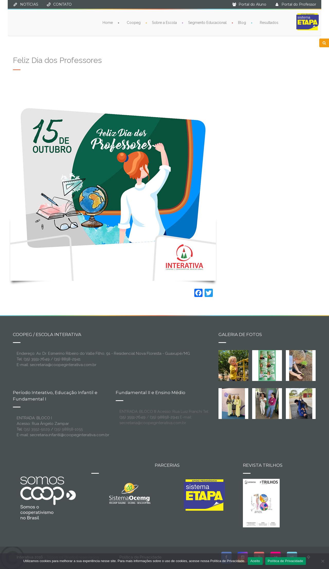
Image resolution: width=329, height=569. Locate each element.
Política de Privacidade (285, 561)
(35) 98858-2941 (164, 417)
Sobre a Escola (164, 22)
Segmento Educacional (207, 22)
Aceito (255, 561)
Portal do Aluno (252, 4)
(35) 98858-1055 (68, 429)
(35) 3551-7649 (132, 417)
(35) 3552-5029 (37, 429)
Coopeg (134, 22)
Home (108, 22)
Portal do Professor (298, 4)
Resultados (269, 22)
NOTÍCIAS (29, 4)
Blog (242, 22)
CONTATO (62, 4)
